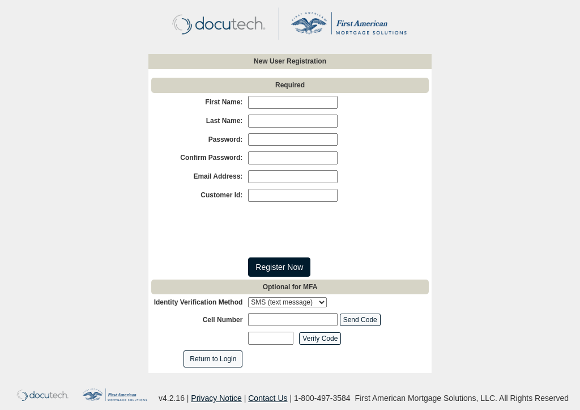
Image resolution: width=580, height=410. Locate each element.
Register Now (279, 267)
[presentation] (334, 230)
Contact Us (267, 398)
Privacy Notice (216, 398)
